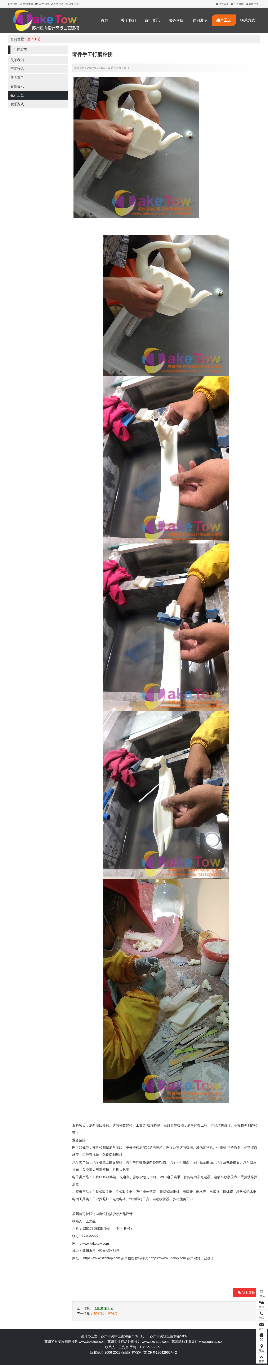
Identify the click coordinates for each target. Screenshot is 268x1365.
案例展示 (199, 20)
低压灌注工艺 (103, 1308)
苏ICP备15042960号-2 (160, 1352)
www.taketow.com (95, 1243)
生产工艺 (223, 20)
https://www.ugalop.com (168, 1258)
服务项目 (176, 20)
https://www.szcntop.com (101, 1258)
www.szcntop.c (153, 1341)
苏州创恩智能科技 (134, 1258)
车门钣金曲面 (203, 1162)
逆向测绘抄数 (99, 1125)
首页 (104, 20)
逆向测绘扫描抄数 (105, 1214)
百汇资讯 (152, 20)
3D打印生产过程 (105, 1314)
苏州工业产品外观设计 (124, 1341)
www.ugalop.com (211, 1341)
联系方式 (247, 20)
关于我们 (128, 20)
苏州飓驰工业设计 (200, 1258)
